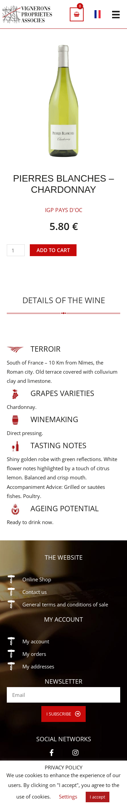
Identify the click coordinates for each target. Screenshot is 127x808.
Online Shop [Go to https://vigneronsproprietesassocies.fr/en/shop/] (36, 579)
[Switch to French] (97, 15)
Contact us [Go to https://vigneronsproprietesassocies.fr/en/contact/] (34, 591)
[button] (63, 714)
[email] (63, 695)
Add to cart (53, 250)
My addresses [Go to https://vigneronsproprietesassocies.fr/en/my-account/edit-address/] (38, 666)
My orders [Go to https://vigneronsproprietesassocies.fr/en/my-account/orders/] (34, 653)
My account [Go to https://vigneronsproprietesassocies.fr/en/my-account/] (35, 641)
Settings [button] (68, 796)
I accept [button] (97, 797)
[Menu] (115, 14)
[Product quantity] (16, 250)
